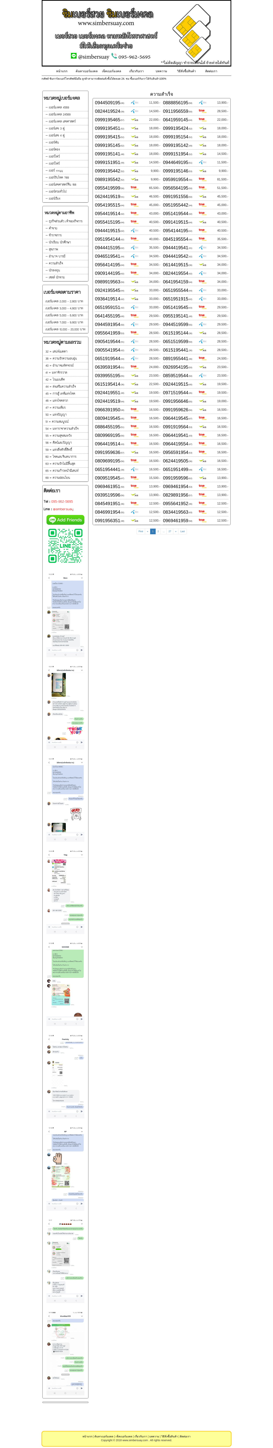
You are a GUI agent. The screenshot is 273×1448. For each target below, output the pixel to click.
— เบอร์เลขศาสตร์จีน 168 (61, 184)
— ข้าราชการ (54, 235)
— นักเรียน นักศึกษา (58, 242)
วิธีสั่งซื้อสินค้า (186, 71)
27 (170, 531)
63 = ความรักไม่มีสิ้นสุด (60, 464)
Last (182, 531)
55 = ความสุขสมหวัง (59, 436)
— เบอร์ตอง (53, 149)
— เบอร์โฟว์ (53, 156)
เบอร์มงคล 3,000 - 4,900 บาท (64, 308)
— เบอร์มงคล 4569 (57, 107)
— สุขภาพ (52, 249)
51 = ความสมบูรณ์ (57, 422)
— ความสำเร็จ (54, 263)
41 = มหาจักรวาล (56, 372)
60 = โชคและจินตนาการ (61, 457)
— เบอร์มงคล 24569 (58, 114)
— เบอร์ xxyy (54, 170)
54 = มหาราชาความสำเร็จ (62, 429)
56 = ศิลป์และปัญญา (59, 443)
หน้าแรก (61, 71)
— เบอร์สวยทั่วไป (56, 191)
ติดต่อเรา (211, 71)
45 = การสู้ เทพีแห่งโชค (60, 393)
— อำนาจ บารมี (55, 256)
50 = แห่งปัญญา (56, 415)
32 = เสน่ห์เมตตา (56, 351)
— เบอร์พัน (52, 142)
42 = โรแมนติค (55, 379)
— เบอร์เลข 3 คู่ (55, 128)
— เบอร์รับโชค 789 (57, 177)
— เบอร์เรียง (53, 198)
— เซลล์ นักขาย (55, 277)
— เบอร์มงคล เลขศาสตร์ (61, 121)
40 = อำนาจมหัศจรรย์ (60, 365)
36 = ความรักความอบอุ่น (61, 358)
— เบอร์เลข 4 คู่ (55, 135)
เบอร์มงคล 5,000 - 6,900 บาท (64, 315)
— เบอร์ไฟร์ (53, 163)
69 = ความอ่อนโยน (58, 478)
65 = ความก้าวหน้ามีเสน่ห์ (62, 471)
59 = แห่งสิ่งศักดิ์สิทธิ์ (59, 450)
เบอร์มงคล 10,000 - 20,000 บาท (66, 329)
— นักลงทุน (53, 270)
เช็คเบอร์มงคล (111, 71)
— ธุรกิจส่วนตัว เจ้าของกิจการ (64, 221)
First (141, 531)
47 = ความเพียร (56, 408)
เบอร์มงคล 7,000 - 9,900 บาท (64, 322)
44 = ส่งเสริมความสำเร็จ (61, 386)
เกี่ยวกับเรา (136, 71)
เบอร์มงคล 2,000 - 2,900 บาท (64, 301)
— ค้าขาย (51, 228)
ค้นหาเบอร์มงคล (87, 71)
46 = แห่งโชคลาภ (57, 401)
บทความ (161, 71)
